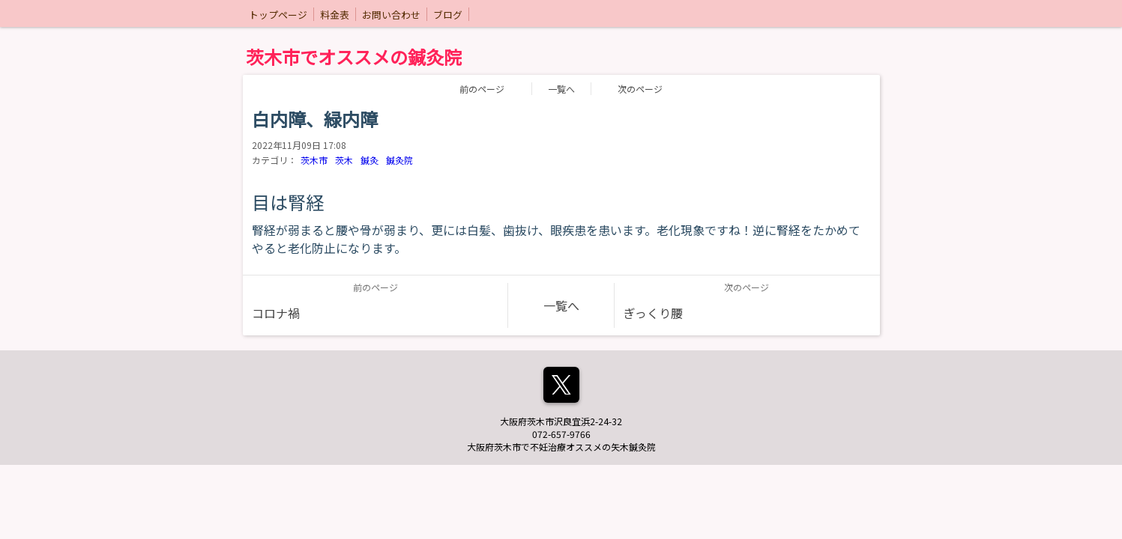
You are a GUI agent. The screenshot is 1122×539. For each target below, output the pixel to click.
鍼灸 (369, 159)
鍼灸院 (399, 159)
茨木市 (314, 159)
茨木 (344, 159)
